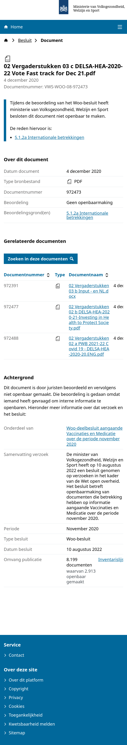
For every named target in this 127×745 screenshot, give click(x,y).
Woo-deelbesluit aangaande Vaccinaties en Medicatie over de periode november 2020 (94, 436)
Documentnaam (89, 275)
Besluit (26, 40)
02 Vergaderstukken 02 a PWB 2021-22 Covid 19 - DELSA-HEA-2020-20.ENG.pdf (89, 346)
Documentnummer (27, 275)
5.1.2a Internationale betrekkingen (49, 137)
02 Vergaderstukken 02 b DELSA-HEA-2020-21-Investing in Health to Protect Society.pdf (89, 317)
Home (13, 27)
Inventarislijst (111, 559)
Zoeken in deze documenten (41, 259)
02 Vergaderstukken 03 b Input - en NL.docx (89, 291)
